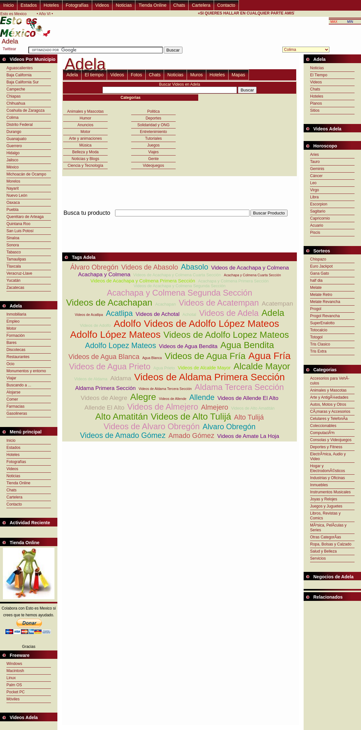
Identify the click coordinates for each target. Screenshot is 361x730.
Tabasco (13, 252)
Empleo (13, 321)
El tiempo (94, 74)
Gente (153, 158)
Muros (196, 74)
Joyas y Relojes (323, 499)
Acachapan (165, 304)
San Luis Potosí (20, 231)
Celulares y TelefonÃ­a (329, 418)
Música (85, 145)
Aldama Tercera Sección (239, 387)
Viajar (11, 378)
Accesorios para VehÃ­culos (329, 380)
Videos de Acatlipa (89, 315)
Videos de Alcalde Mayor (204, 367)
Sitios (314, 110)
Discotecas (15, 349)
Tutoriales (153, 138)
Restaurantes (17, 357)
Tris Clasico (320, 344)
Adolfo (127, 323)
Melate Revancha (325, 301)
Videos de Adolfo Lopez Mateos (226, 335)
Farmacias (15, 406)
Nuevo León (16, 195)
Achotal (189, 314)
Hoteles (51, 5)
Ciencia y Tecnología (85, 165)
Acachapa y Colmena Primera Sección (233, 281)
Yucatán (13, 280)
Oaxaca (13, 202)
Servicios (318, 558)
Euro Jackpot (321, 266)
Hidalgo (13, 153)
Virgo (314, 190)
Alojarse (13, 392)
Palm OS (14, 685)
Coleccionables (323, 425)
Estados (29, 5)
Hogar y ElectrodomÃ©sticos (327, 468)
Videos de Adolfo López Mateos (211, 323)
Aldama (120, 378)
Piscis (315, 232)
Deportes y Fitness (326, 447)
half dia (316, 280)
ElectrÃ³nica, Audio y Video (328, 456)
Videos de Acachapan (109, 303)
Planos (316, 103)
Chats (179, 5)
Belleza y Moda (85, 152)
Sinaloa (12, 238)
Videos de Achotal (158, 314)
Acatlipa (119, 313)
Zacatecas (15, 287)
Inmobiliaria (16, 314)
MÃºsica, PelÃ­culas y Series (328, 527)
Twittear (9, 49)
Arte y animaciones (85, 138)
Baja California (19, 75)
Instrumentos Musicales (330, 492)
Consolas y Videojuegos (331, 440)
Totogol (316, 337)
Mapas (238, 74)
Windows (14, 663)
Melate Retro (321, 294)
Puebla (12, 209)
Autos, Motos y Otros (328, 404)
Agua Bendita (247, 345)
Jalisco (12, 160)
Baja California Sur (22, 82)
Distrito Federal (19, 124)
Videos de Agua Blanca (103, 357)
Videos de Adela (229, 313)
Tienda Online (153, 5)
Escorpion (318, 204)
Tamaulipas (16, 259)
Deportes (153, 118)
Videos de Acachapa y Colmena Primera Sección (143, 280)
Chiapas (13, 96)
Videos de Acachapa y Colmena (250, 268)
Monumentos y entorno (26, 371)
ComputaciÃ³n (322, 433)
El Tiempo (318, 75)
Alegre (143, 397)
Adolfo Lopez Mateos (120, 345)
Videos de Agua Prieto (110, 366)
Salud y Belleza (323, 551)
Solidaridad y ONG (153, 125)
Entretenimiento (153, 131)
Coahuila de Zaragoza (25, 110)
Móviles (13, 699)
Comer (12, 399)
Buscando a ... (18, 385)
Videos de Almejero (162, 406)
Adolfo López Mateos (115, 334)
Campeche (15, 89)
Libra (314, 197)
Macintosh (15, 670)
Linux (11, 678)
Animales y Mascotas (85, 111)
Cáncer (316, 176)
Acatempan (277, 303)
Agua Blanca (151, 358)
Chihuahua (15, 103)
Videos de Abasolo (149, 267)
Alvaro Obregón (229, 426)
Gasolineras (16, 413)
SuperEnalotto (322, 323)
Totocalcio (318, 330)
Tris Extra (318, 351)
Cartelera (201, 5)
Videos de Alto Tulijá (191, 417)
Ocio (10, 364)
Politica (153, 111)
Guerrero (14, 146)
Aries (314, 154)
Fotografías (77, 5)
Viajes (153, 152)
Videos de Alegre (104, 397)
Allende (201, 397)
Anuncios (85, 125)
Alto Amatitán (121, 417)
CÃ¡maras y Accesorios (330, 411)
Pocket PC (15, 692)
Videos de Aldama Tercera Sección (165, 389)
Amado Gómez (191, 436)
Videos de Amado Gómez (123, 435)
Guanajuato (16, 139)
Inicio (8, 5)
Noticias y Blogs (85, 158)
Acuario (316, 225)
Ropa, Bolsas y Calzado (330, 544)
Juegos (153, 145)
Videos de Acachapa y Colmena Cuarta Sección (177, 274)
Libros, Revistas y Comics (325, 515)
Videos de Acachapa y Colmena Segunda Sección (179, 285)
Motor (11, 328)
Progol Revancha (325, 316)
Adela (72, 74)
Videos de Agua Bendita (188, 346)
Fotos (136, 74)
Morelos (13, 181)
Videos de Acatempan (219, 302)
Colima (12, 117)
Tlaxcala (13, 266)
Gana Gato (319, 273)
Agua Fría (270, 355)
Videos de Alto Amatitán (253, 408)
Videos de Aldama (90, 378)
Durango (13, 131)
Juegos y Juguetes (326, 506)
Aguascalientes (19, 68)
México (12, 167)
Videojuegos (153, 165)
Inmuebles (319, 485)
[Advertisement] (179, 220)
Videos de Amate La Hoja (248, 436)
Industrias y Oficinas (327, 478)
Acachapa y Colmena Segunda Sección (179, 292)
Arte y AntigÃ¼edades (329, 397)
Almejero (214, 407)
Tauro (315, 161)
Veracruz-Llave (19, 273)
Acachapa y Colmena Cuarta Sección (252, 275)
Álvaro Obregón (94, 267)
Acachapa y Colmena (104, 274)
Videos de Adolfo (95, 325)
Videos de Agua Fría (205, 356)
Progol (315, 309)
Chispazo (318, 259)
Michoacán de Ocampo (26, 174)
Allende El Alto (104, 407)
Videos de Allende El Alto (247, 398)
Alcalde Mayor (261, 366)
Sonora (12, 245)
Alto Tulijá (249, 417)
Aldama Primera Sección (105, 388)
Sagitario (317, 211)
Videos (102, 5)
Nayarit (12, 188)
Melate (316, 287)
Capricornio (320, 218)
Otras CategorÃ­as (325, 537)
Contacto (226, 5)
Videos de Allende (172, 399)
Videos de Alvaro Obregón (151, 426)
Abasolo (194, 267)
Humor (85, 118)
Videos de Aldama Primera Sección (209, 377)
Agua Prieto (164, 367)
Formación (15, 335)
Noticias (124, 5)
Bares (11, 342)
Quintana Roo (18, 224)
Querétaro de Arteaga (25, 216)
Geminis (317, 168)
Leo (313, 183)
